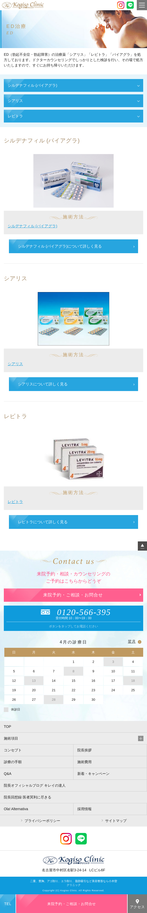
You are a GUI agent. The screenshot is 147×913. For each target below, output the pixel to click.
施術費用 (84, 762)
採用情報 (84, 809)
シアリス (15, 364)
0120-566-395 (73, 612)
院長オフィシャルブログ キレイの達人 (35, 785)
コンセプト (13, 750)
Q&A (7, 774)
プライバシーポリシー (42, 821)
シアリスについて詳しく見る (43, 384)
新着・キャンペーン (93, 774)
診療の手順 (13, 762)
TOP (7, 727)
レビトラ (15, 501)
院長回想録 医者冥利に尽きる (27, 797)
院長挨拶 (84, 750)
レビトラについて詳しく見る (43, 522)
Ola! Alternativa (16, 809)
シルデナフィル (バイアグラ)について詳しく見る (60, 246)
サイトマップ (116, 821)
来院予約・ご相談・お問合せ (73, 595)
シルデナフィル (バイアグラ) (32, 226)
